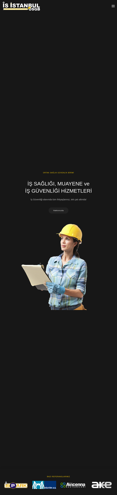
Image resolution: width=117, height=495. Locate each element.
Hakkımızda (58, 210)
